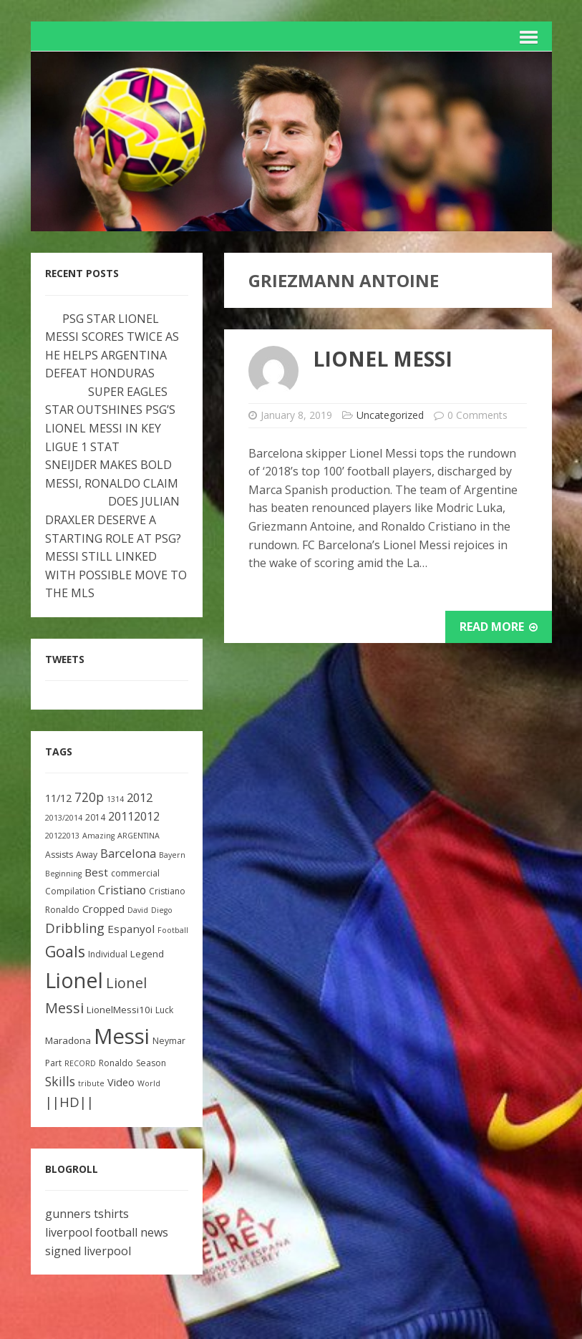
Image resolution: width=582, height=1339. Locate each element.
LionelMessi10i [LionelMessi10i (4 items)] (119, 1009)
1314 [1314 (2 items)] (115, 799)
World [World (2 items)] (148, 1083)
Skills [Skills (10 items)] (60, 1081)
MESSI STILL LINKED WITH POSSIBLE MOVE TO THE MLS (116, 574)
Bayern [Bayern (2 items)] (172, 855)
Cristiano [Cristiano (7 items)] (122, 890)
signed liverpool (88, 1251)
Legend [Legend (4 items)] (147, 953)
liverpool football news (106, 1232)
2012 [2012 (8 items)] (139, 797)
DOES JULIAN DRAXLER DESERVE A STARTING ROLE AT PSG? (113, 519)
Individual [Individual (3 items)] (107, 954)
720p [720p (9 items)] (89, 797)
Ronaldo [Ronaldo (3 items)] (116, 1063)
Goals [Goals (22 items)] (65, 951)
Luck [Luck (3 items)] (164, 1010)
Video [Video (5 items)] (121, 1082)
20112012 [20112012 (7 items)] (134, 816)
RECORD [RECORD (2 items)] (80, 1063)
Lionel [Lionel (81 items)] (74, 980)
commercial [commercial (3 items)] (135, 873)
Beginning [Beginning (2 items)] (63, 874)
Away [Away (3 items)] (86, 855)
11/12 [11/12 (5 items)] (58, 798)
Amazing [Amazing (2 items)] (98, 836)
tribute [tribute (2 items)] (91, 1083)
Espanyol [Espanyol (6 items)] (131, 929)
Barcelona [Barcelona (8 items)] (128, 853)
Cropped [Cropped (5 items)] (103, 909)
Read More (499, 626)
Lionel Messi (382, 358)
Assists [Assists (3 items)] (59, 855)
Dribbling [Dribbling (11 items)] (75, 928)
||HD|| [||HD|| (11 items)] (69, 1102)
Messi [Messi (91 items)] (122, 1036)
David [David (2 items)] (137, 910)
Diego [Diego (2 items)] (162, 910)
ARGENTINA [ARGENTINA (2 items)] (138, 836)
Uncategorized (390, 415)
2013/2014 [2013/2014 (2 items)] (63, 818)
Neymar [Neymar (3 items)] (168, 1041)
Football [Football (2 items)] (172, 930)
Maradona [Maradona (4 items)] (68, 1040)
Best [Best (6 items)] (96, 872)
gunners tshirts (87, 1214)
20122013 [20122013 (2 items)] (62, 836)
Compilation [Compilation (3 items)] (70, 891)
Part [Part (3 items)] (53, 1063)
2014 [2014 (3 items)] (95, 817)
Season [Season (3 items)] (151, 1063)
